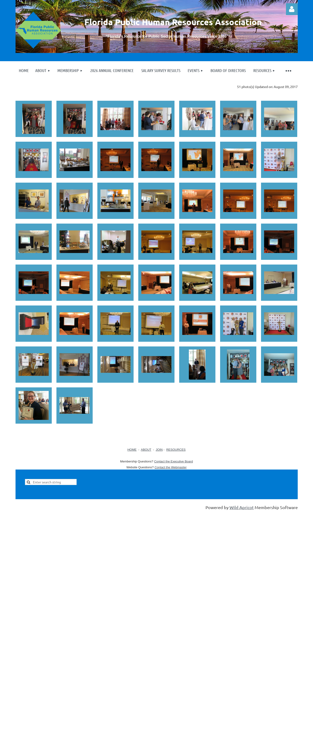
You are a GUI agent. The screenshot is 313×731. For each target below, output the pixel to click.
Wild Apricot (242, 507)
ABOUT (146, 449)
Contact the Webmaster (170, 467)
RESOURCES (176, 449)
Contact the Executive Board (173, 461)
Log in (292, 9)
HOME (132, 449)
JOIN (159, 449)
